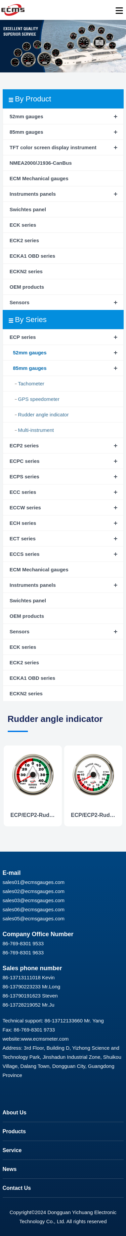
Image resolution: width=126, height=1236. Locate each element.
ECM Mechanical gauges (39, 178)
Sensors (20, 302)
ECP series (23, 337)
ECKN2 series (26, 271)
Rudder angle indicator (43, 414)
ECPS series (24, 476)
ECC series (23, 492)
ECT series (23, 538)
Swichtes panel (28, 209)
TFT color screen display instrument (53, 147)
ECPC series (25, 461)
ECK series (23, 225)
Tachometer (31, 383)
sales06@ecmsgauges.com (34, 909)
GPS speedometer (38, 399)
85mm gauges (26, 132)
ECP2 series (24, 445)
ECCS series (25, 554)
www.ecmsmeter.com (45, 1039)
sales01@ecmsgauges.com (34, 882)
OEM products (27, 287)
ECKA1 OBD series (32, 256)
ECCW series (25, 507)
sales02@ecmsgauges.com (34, 891)
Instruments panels (33, 194)
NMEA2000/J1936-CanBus (41, 163)
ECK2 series (24, 240)
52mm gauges (26, 116)
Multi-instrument (36, 430)
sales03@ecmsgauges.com (34, 900)
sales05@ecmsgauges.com (34, 918)
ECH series (23, 523)
